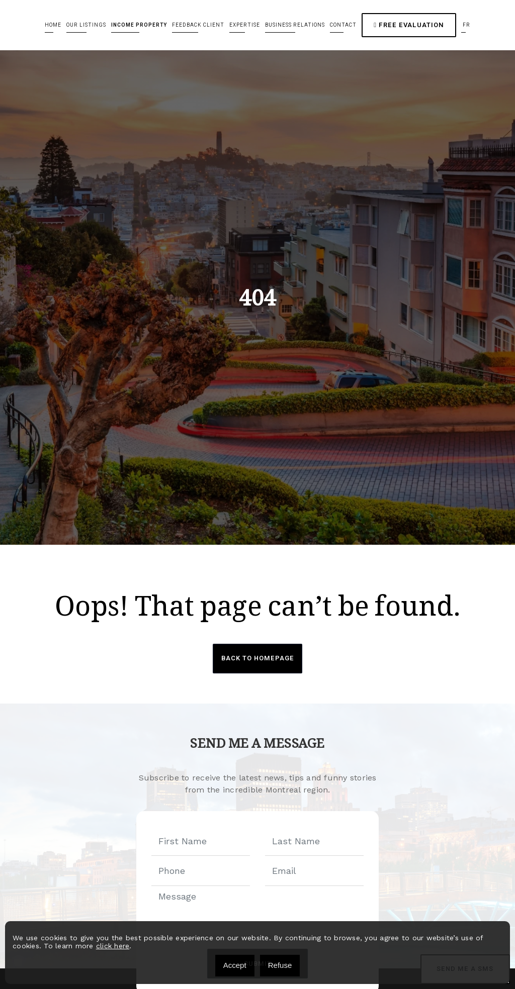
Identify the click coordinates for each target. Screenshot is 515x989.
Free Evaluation (409, 25)
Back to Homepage (257, 658)
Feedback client (198, 25)
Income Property (139, 25)
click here (113, 946)
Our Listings (86, 25)
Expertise (244, 25)
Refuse (280, 965)
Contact (343, 25)
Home (53, 25)
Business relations (295, 25)
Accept (234, 965)
